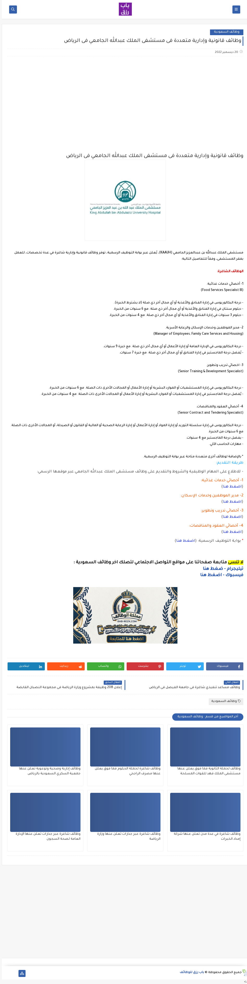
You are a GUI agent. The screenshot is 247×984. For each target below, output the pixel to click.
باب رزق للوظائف (190, 972)
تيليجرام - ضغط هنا (221, 569)
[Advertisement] (123, 101)
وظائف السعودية (225, 32)
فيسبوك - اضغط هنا (220, 575)
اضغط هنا (230, 487)
